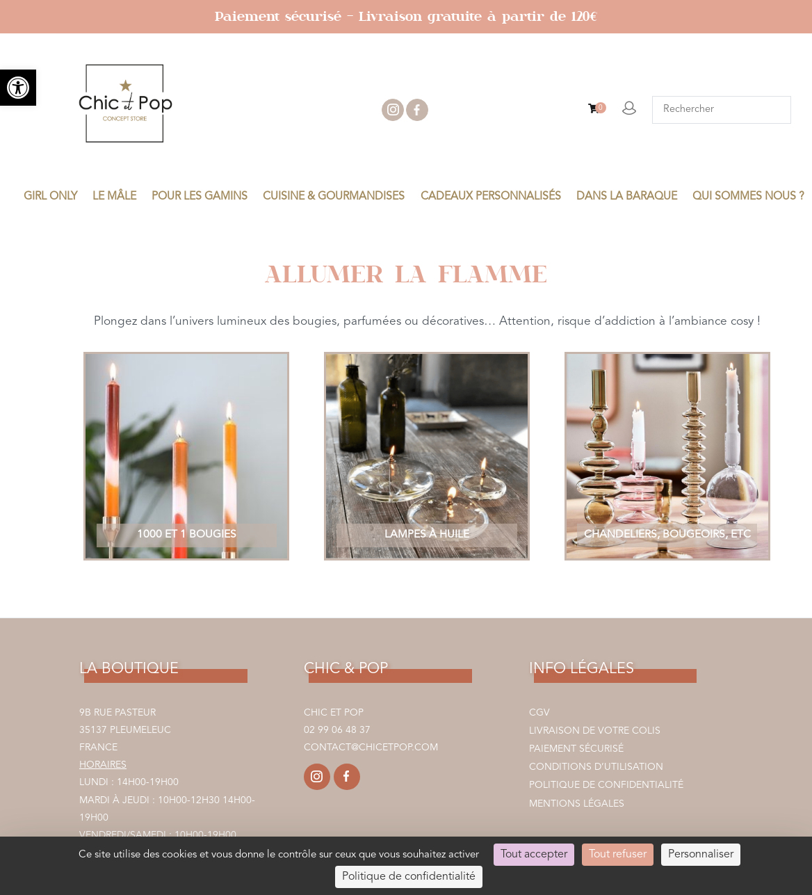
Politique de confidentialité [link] (606, 785)
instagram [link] (393, 110)
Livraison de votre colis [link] (594, 731)
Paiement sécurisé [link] (576, 749)
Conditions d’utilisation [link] (596, 767)
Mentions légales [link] (576, 804)
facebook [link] (417, 110)
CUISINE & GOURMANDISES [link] (334, 196)
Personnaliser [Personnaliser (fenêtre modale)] (700, 854)
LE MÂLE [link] (114, 196)
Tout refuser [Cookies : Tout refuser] (618, 854)
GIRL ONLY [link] (50, 196)
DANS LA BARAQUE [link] (626, 196)
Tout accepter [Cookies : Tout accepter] (534, 854)
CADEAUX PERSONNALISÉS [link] (491, 196)
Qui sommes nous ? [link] (748, 196)
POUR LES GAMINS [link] (199, 196)
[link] (18, 88)
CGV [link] (539, 713)
